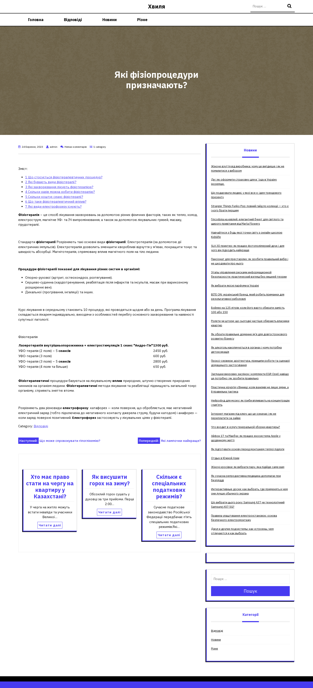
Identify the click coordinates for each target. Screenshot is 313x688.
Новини (109, 19)
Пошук (290, 6)
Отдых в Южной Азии (225, 458)
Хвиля (156, 6)
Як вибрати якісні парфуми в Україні (235, 285)
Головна (35, 19)
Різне (142, 19)
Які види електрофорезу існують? (53, 206)
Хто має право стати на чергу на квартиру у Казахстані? (50, 486)
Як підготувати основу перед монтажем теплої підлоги (247, 449)
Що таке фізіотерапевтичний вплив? (55, 201)
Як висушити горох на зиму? (109, 480)
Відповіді (73, 19)
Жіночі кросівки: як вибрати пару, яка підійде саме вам (247, 467)
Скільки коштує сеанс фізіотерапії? (54, 197)
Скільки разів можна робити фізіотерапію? (60, 192)
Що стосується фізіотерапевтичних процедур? (63, 177)
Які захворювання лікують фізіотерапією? (59, 187)
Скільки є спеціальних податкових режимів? (169, 486)
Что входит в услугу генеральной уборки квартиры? (245, 427)
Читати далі (50, 525)
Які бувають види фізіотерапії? (50, 182)
